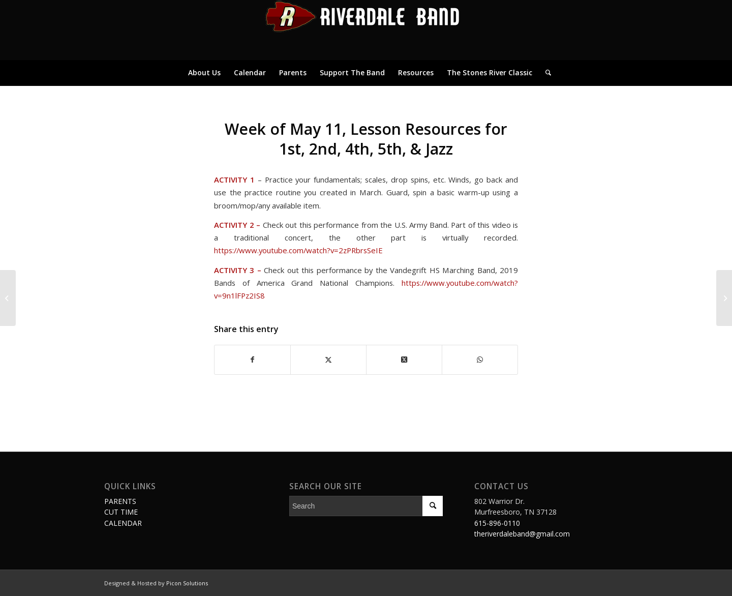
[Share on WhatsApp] (479, 359)
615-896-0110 (497, 523)
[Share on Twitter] (328, 359)
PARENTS (120, 501)
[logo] (366, 30)
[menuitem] (204, 72)
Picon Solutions (187, 583)
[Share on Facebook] (252, 359)
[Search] (545, 72)
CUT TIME (121, 512)
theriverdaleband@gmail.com (522, 534)
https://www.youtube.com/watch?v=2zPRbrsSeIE (298, 250)
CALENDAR (123, 523)
